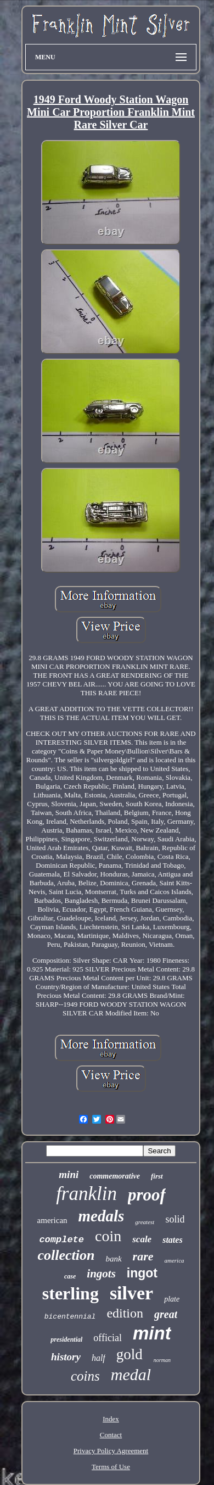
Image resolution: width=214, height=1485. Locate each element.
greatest (144, 1222)
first (157, 1176)
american (52, 1220)
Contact (111, 1435)
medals (101, 1216)
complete (61, 1240)
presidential (66, 1339)
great (165, 1314)
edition (124, 1313)
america (174, 1260)
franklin (86, 1193)
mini (68, 1174)
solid (174, 1219)
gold (129, 1354)
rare (143, 1256)
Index (111, 1419)
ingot (142, 1273)
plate (171, 1299)
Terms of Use (111, 1466)
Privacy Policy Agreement (111, 1451)
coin (108, 1235)
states (172, 1239)
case (70, 1276)
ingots (101, 1273)
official (107, 1337)
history (66, 1357)
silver (131, 1293)
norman (162, 1360)
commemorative (114, 1176)
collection (65, 1255)
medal (131, 1374)
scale (141, 1239)
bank (113, 1258)
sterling (70, 1293)
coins (85, 1376)
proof (147, 1194)
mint (152, 1333)
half (98, 1358)
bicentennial (70, 1317)
